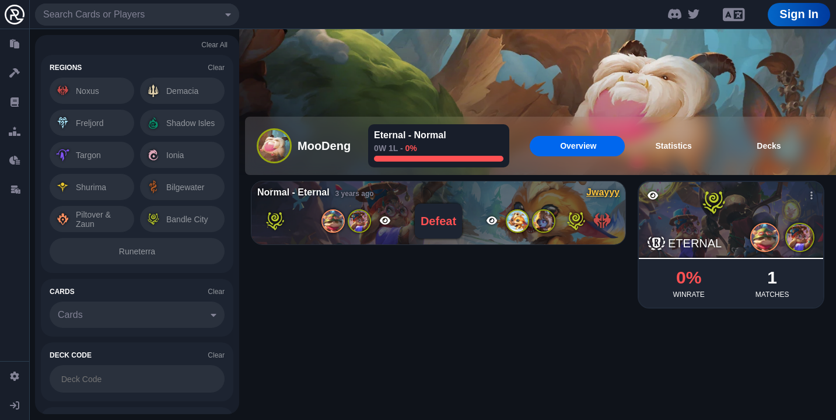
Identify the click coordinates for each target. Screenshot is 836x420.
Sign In (798, 14)
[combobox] (137, 15)
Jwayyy (603, 192)
